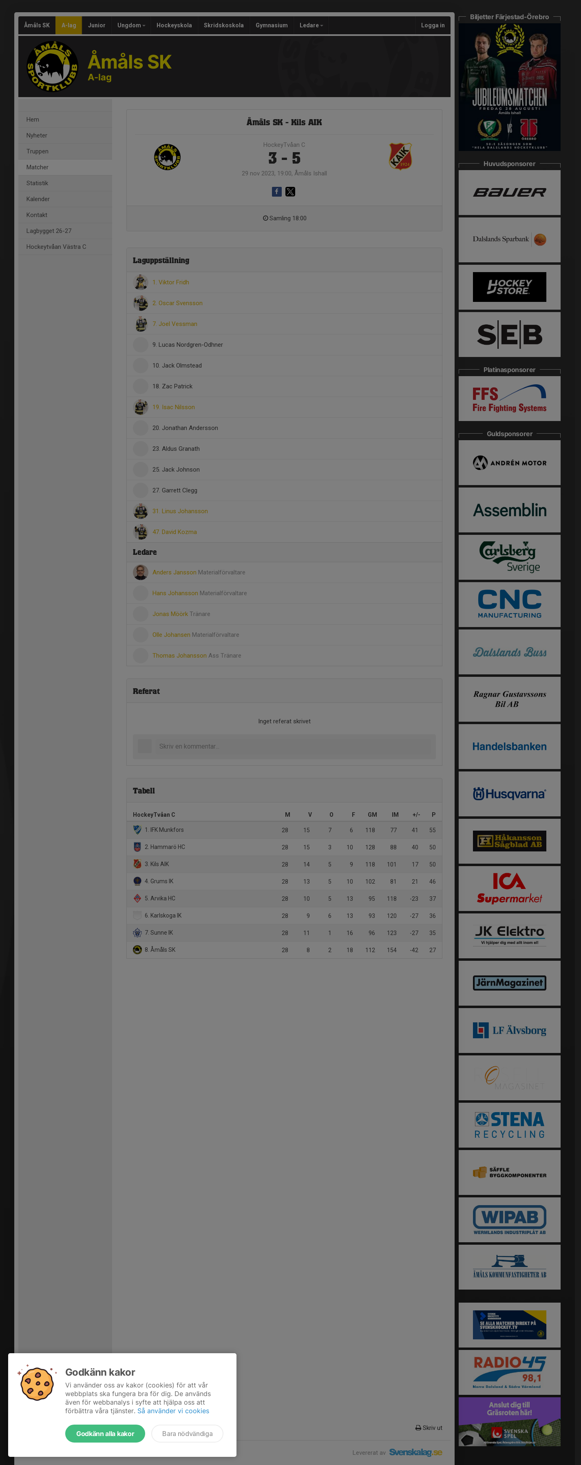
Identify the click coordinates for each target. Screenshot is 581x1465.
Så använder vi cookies (173, 1411)
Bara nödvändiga (187, 1434)
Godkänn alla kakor (105, 1434)
